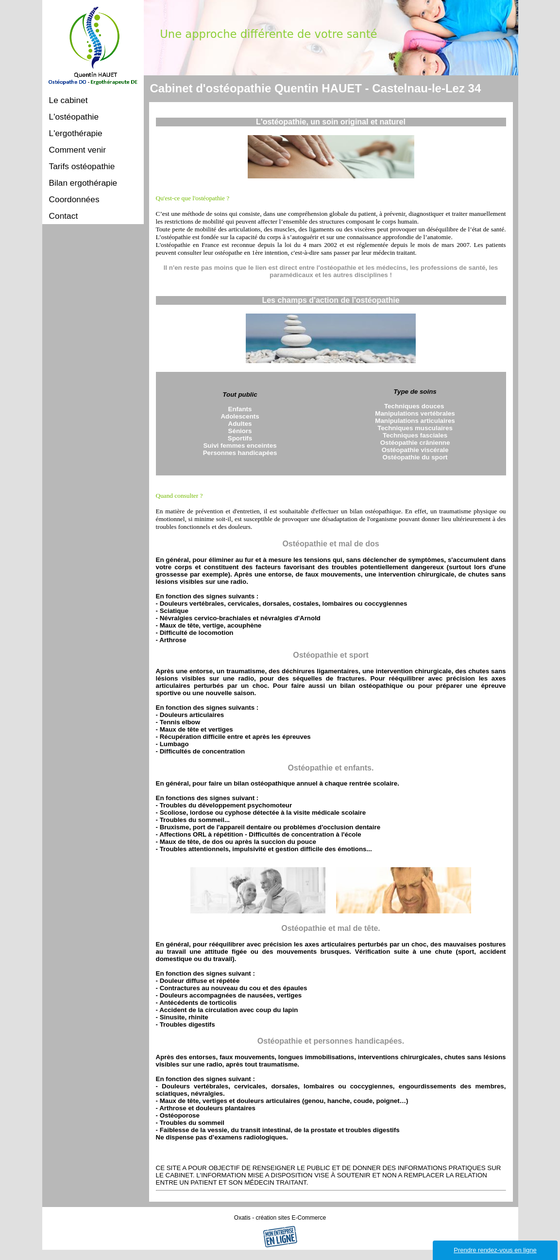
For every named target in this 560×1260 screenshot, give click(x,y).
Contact (63, 216)
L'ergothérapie (75, 133)
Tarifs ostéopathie (82, 166)
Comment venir (77, 150)
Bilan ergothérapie (83, 183)
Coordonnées (74, 199)
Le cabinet (68, 100)
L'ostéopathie (74, 117)
